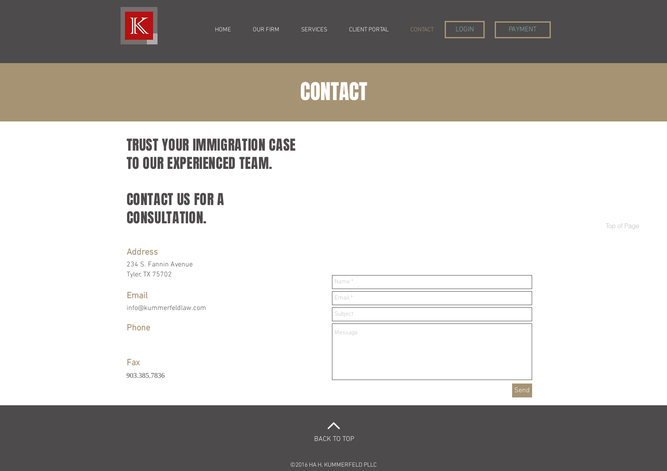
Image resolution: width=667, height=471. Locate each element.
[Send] (522, 390)
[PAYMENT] (523, 29)
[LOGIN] (465, 29)
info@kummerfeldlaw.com (166, 308)
